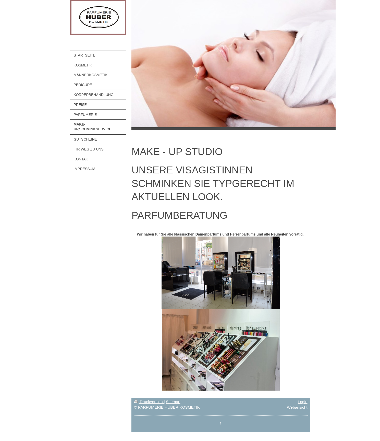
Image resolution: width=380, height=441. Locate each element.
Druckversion (149, 401)
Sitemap (173, 401)
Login (303, 401)
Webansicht (297, 407)
